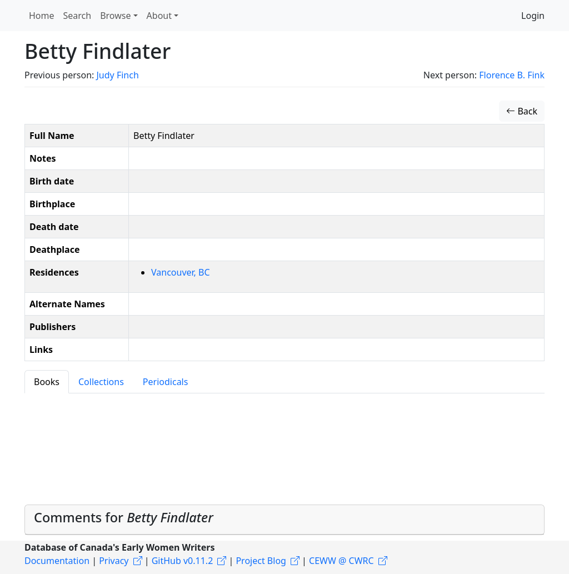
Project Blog (261, 561)
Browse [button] (115, 15)
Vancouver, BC (180, 272)
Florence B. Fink (512, 75)
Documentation (56, 561)
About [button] (159, 15)
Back (521, 111)
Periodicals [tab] (165, 382)
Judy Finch (117, 75)
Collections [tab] (101, 382)
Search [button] (77, 15)
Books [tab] (46, 382)
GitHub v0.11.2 (182, 561)
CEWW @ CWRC (341, 561)
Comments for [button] (123, 517)
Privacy (113, 561)
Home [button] (41, 15)
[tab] (284, 520)
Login (533, 15)
